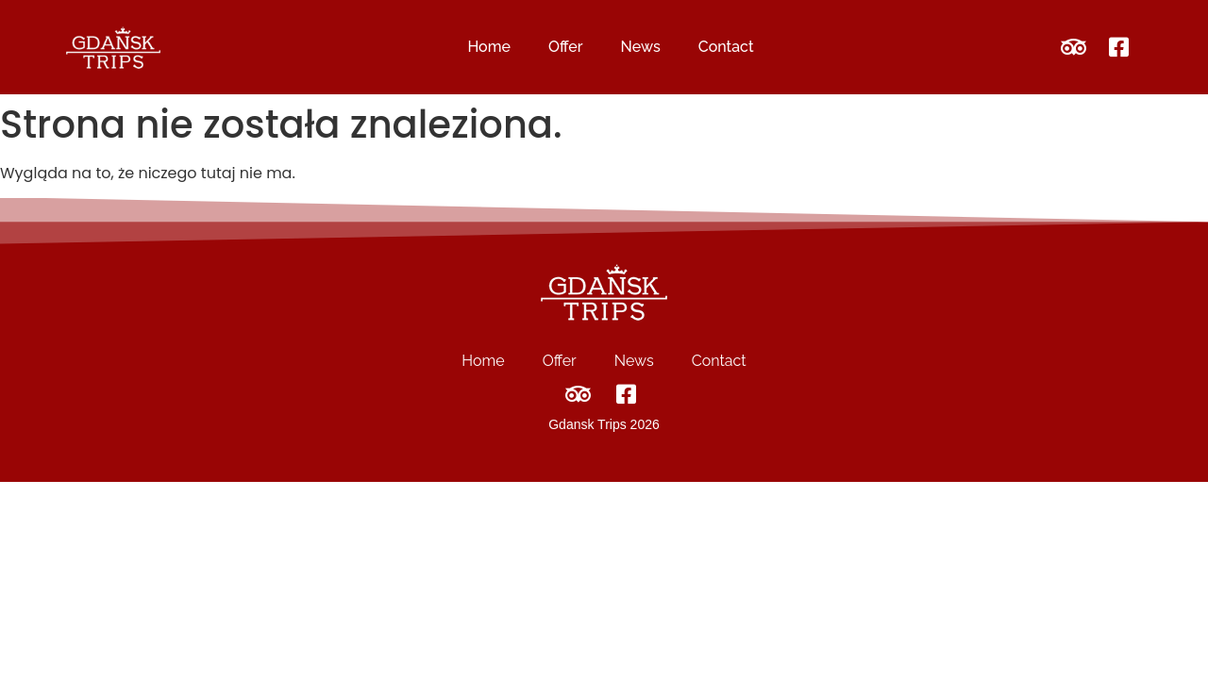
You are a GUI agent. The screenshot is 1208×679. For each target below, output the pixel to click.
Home (489, 47)
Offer (565, 47)
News (641, 47)
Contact (726, 47)
